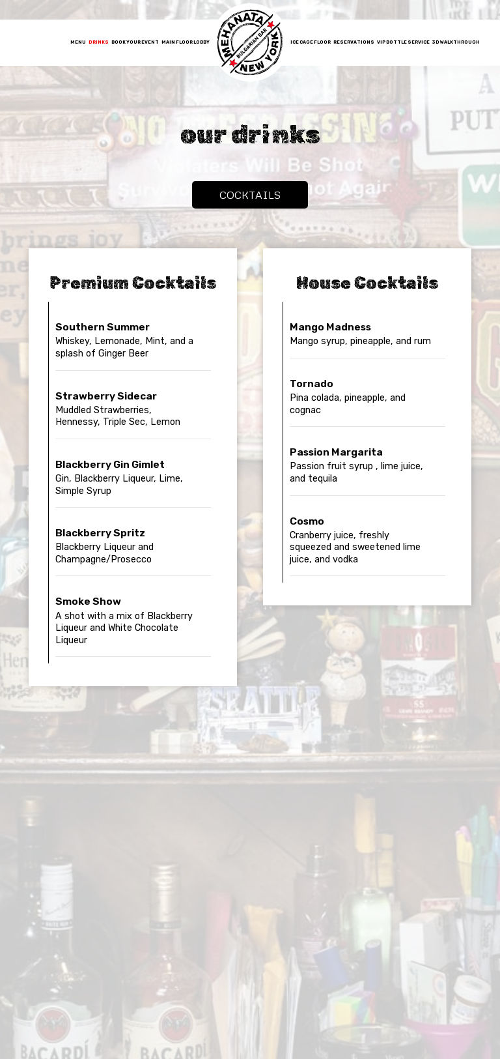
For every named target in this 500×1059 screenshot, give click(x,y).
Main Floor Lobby (185, 42)
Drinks (99, 42)
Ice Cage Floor (310, 42)
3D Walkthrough (456, 42)
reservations (353, 42)
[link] (250, 42)
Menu (78, 42)
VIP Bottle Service (403, 42)
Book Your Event (135, 42)
